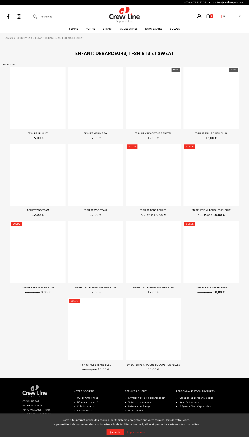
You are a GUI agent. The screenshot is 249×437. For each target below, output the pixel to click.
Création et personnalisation (196, 398)
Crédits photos (86, 406)
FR (224, 16)
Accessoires (129, 28)
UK (239, 16)
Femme (73, 28)
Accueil (9, 38)
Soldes (175, 28)
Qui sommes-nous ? (88, 398)
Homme (90, 28)
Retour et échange (139, 406)
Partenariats (84, 410)
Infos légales (136, 410)
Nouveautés (153, 28)
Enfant (108, 28)
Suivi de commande (140, 402)
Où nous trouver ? (88, 402)
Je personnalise (136, 432)
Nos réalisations (189, 402)
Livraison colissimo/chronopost (146, 398)
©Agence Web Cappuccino (195, 406)
